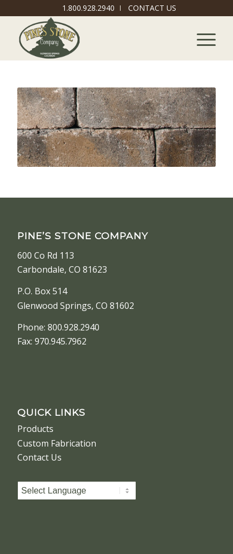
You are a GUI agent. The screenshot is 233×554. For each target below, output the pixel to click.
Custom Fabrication (56, 443)
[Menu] (201, 38)
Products (35, 429)
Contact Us (39, 457)
